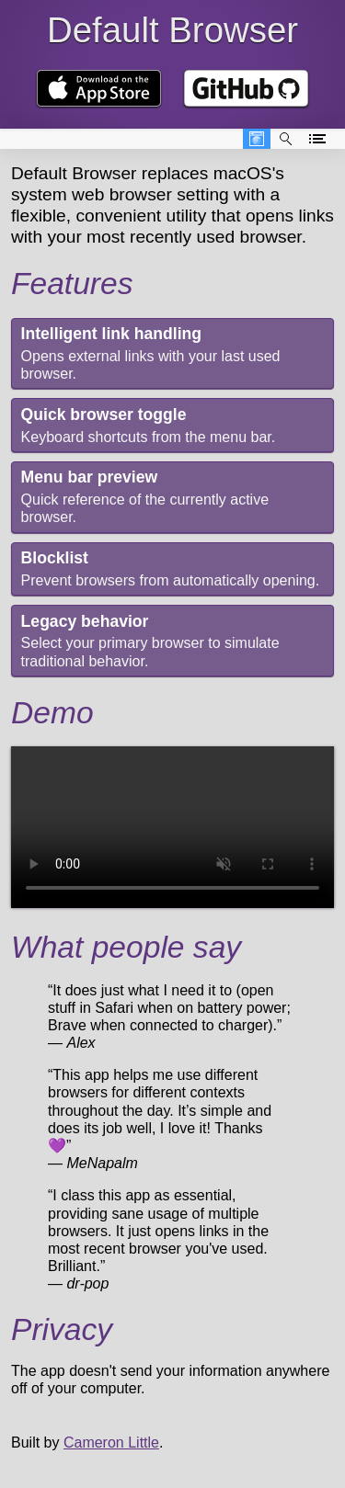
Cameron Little (111, 1442)
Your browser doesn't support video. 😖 (172, 827)
